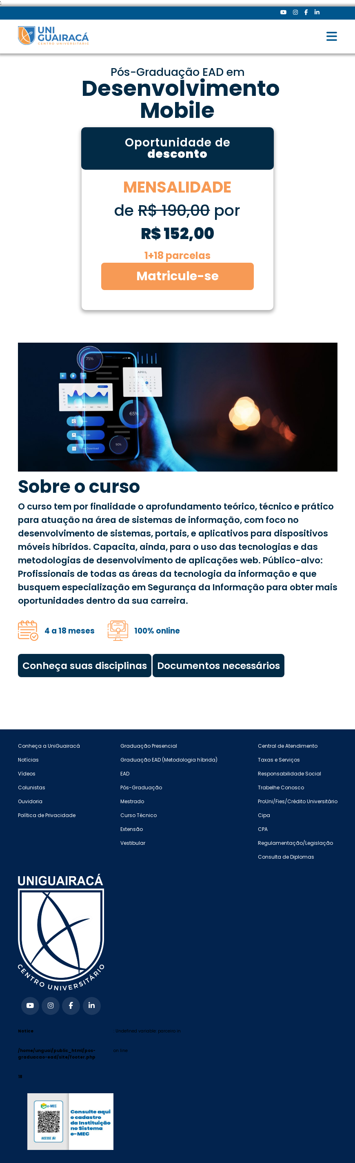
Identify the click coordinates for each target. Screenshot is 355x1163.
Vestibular (132, 843)
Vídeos (27, 773)
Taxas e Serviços (279, 759)
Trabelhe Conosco (281, 787)
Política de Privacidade (46, 815)
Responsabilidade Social (289, 773)
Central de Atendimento (287, 745)
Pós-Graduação (141, 787)
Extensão (131, 829)
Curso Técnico (138, 815)
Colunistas (31, 787)
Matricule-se (177, 276)
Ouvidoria (30, 801)
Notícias (28, 759)
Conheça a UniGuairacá (49, 745)
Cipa (264, 815)
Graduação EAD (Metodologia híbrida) (168, 759)
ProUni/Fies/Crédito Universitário (297, 801)
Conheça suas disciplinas (84, 665)
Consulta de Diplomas (286, 856)
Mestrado (132, 801)
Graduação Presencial (148, 745)
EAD (124, 773)
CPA (263, 829)
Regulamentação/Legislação (295, 843)
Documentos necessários (218, 665)
